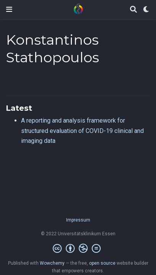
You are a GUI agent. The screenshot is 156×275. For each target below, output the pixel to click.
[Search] (133, 9)
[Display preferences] (146, 9)
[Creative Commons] (78, 249)
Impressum (78, 220)
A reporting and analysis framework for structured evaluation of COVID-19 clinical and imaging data (82, 130)
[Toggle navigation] (9, 9)
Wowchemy (52, 263)
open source (102, 263)
